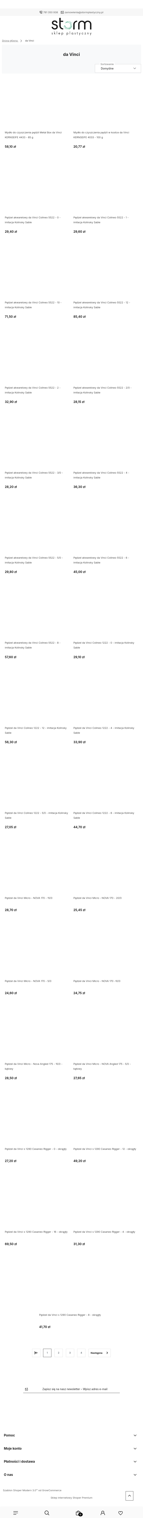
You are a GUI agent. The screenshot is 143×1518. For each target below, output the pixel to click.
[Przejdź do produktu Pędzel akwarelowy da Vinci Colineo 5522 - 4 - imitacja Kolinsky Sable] (105, 445)
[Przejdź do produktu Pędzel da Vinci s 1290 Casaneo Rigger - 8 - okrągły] (71, 1287)
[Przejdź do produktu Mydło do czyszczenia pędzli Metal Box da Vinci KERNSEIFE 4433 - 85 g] (37, 105)
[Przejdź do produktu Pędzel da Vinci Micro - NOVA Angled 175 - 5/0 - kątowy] (105, 1036)
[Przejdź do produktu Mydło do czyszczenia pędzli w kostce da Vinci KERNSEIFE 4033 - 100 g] (105, 105)
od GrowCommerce (49, 1490)
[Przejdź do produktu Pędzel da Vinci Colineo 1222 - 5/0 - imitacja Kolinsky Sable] (37, 785)
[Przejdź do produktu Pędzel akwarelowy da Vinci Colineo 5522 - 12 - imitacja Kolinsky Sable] (105, 275)
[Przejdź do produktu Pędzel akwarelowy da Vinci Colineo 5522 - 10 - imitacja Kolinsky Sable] (37, 275)
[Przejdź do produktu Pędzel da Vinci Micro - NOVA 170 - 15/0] (37, 870)
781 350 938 (50, 12)
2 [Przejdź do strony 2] (58, 1352)
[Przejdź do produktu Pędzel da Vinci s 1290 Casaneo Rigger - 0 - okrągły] (37, 1121)
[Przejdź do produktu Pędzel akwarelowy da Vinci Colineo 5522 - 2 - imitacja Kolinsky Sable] (37, 360)
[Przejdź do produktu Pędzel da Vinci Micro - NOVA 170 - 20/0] (105, 870)
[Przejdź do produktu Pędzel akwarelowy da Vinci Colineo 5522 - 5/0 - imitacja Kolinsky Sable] (37, 530)
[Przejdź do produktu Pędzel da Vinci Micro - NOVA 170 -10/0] (105, 953)
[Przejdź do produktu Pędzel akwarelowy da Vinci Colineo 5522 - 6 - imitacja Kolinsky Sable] (105, 530)
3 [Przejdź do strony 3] (70, 1352)
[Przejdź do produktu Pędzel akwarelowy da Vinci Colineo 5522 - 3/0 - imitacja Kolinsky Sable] (37, 445)
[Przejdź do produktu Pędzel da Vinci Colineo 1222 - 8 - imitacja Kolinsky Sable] (105, 785)
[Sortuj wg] (118, 68)
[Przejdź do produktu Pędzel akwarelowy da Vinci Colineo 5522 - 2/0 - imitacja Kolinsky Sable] (105, 360)
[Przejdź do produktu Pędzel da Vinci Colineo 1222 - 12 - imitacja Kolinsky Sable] (37, 700)
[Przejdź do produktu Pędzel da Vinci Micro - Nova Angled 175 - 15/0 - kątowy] (37, 1036)
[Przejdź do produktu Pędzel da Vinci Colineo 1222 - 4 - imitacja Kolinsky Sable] (105, 700)
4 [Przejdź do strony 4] (81, 1352)
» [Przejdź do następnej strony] (100, 1353)
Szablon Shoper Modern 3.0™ (20, 1490)
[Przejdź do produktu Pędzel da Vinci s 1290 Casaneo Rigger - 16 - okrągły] (37, 1204)
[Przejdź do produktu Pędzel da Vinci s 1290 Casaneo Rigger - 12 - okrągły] (105, 1121)
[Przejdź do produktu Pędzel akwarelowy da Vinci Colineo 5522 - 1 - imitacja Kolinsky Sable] (105, 190)
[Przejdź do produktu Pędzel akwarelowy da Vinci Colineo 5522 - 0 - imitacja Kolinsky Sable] (37, 190)
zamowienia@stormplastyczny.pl (84, 12)
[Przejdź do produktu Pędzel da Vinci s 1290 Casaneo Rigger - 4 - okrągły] (105, 1204)
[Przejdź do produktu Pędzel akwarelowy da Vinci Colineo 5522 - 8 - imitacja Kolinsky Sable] (37, 615)
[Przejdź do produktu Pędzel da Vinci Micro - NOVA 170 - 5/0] (37, 953)
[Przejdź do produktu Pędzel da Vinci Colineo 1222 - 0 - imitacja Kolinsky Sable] (105, 615)
